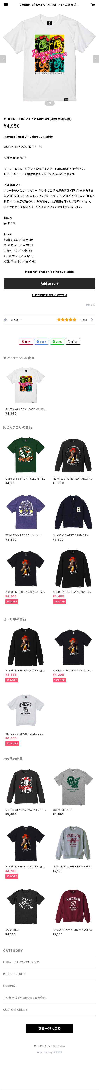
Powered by (49, 1052)
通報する (90, 304)
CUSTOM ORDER (15, 1009)
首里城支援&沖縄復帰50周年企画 (24, 997)
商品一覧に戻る (49, 1028)
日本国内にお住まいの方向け (49, 295)
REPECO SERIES (14, 974)
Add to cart (49, 283)
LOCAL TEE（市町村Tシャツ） (21, 962)
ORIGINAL (9, 985)
